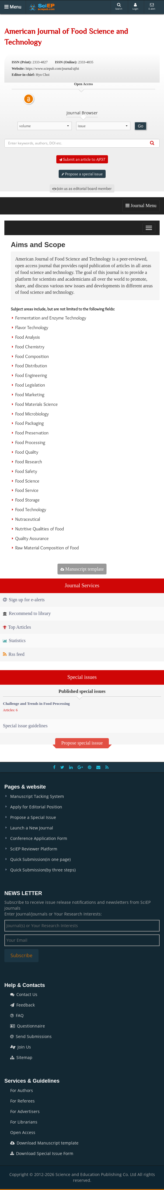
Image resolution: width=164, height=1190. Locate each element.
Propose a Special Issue (33, 817)
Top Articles (17, 627)
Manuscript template (82, 569)
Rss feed (14, 654)
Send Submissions (31, 1036)
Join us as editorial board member (82, 188)
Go (140, 126)
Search (118, 6)
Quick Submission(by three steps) (43, 870)
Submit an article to (82, 159)
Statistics (14, 640)
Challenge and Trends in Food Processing (36, 703)
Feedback (22, 1005)
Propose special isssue (82, 742)
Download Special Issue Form (41, 1153)
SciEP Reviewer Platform (33, 849)
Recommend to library (27, 613)
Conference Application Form (38, 838)
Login (135, 6)
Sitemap (21, 1057)
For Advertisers (25, 1111)
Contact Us (23, 994)
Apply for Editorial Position (36, 807)
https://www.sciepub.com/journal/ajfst (52, 69)
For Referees (22, 1101)
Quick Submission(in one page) (40, 859)
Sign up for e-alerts (24, 599)
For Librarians (23, 1122)
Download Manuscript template (44, 1143)
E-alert (152, 6)
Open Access (22, 1132)
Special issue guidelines (25, 725)
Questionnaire (27, 1026)
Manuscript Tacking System (37, 796)
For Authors (21, 1090)
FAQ (17, 1015)
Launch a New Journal (31, 828)
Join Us (20, 1047)
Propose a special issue (82, 174)
